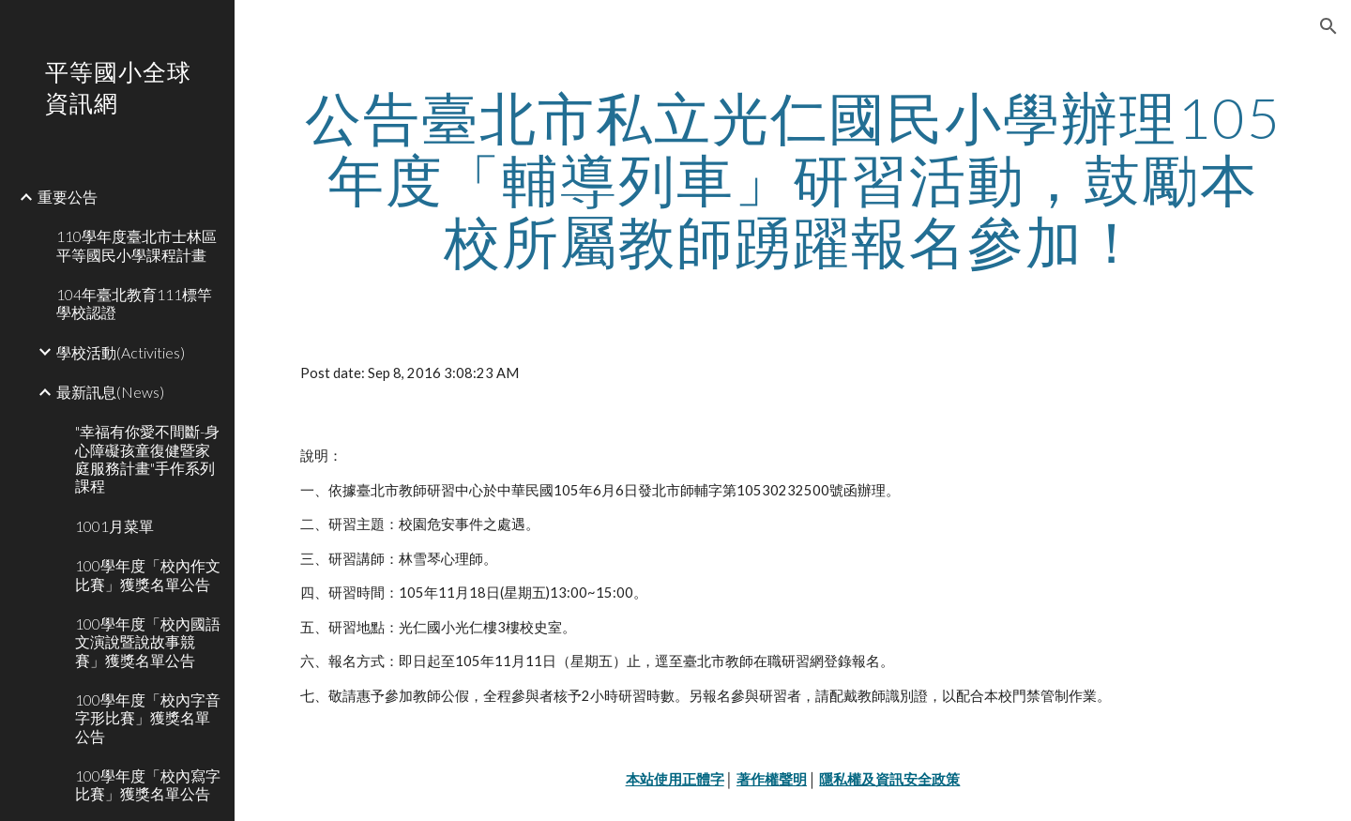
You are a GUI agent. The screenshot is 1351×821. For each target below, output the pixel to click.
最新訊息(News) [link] (110, 392)
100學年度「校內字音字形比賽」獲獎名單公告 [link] (147, 718)
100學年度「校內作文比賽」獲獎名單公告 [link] (147, 574)
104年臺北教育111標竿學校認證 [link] (134, 303)
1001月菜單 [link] (114, 526)
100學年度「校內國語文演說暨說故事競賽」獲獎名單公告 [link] (147, 642)
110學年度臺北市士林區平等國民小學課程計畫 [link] (136, 245)
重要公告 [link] (68, 196)
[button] (1328, 26)
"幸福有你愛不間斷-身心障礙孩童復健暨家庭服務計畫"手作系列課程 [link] (147, 458)
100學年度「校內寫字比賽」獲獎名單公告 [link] (147, 784)
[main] (793, 179)
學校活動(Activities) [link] (120, 352)
